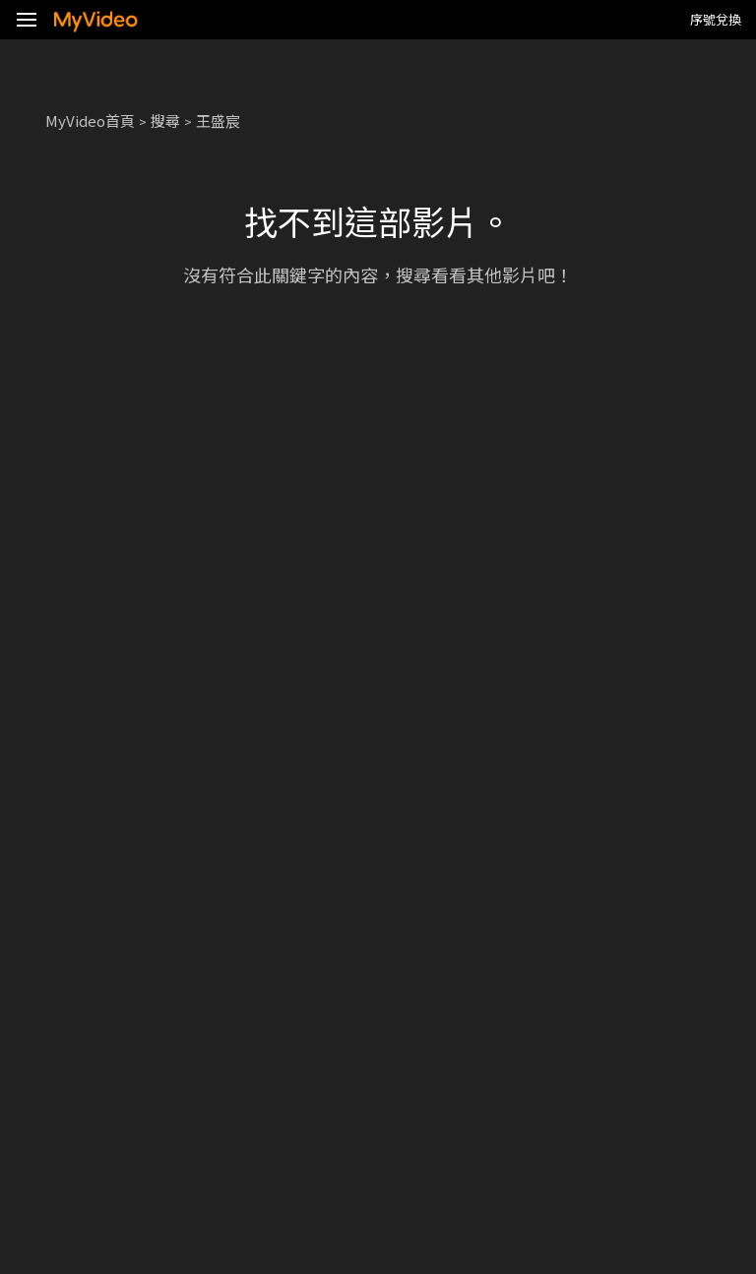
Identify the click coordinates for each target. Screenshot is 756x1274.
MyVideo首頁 (90, 120)
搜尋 (165, 120)
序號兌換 (715, 19)
